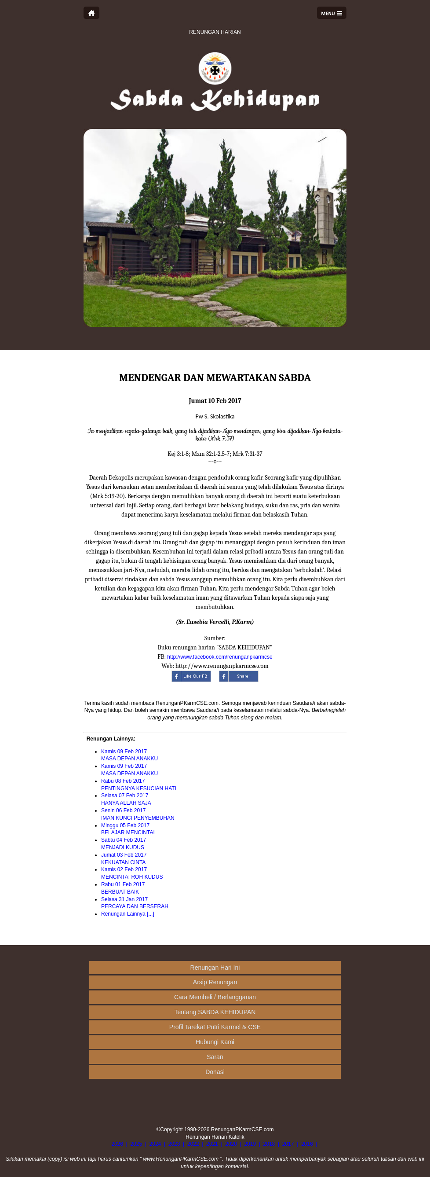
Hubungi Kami (215, 1041)
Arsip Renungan (215, 982)
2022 (193, 1144)
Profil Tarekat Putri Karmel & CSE (215, 1026)
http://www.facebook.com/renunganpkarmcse (219, 657)
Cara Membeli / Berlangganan (215, 997)
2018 (269, 1144)
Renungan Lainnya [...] (127, 914)
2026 (117, 1144)
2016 (307, 1144)
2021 (212, 1144)
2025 (136, 1144)
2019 (250, 1144)
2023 (174, 1144)
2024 (155, 1144)
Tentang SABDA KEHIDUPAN (215, 1012)
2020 (231, 1144)
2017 (288, 1144)
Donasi (215, 1071)
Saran (215, 1056)
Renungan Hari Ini (215, 967)
